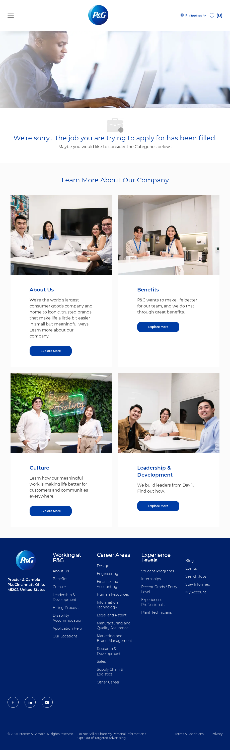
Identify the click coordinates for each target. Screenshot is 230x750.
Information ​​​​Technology (108, 605)
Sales (101, 661)
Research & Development (109, 651)
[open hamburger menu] (11, 15)
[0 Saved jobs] (216, 15)
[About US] (51, 351)
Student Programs (157, 571)
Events (191, 568)
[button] (193, 15)
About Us (61, 571)
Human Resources (113, 594)
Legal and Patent (112, 615)
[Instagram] (47, 702)
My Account (195, 592)
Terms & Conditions (189, 734)
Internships (151, 579)
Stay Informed (197, 584)
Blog (189, 560)
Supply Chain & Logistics (110, 672)
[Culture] (51, 511)
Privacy (217, 734)
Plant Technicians (156, 612)
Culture (59, 587)
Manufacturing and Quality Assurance (113, 625)
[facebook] (13, 702)
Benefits (60, 579)
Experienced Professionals (153, 602)
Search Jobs (195, 576)
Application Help (67, 628)
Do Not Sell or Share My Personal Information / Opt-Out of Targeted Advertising (112, 736)
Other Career (108, 682)
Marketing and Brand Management (114, 638)
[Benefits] (158, 327)
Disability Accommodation (68, 618)
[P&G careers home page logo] (99, 15)
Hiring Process (66, 607)
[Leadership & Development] (158, 506)
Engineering (107, 573)
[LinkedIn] (30, 702)
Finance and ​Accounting (108, 584)
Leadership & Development (64, 597)
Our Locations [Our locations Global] (65, 636)
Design (103, 566)
